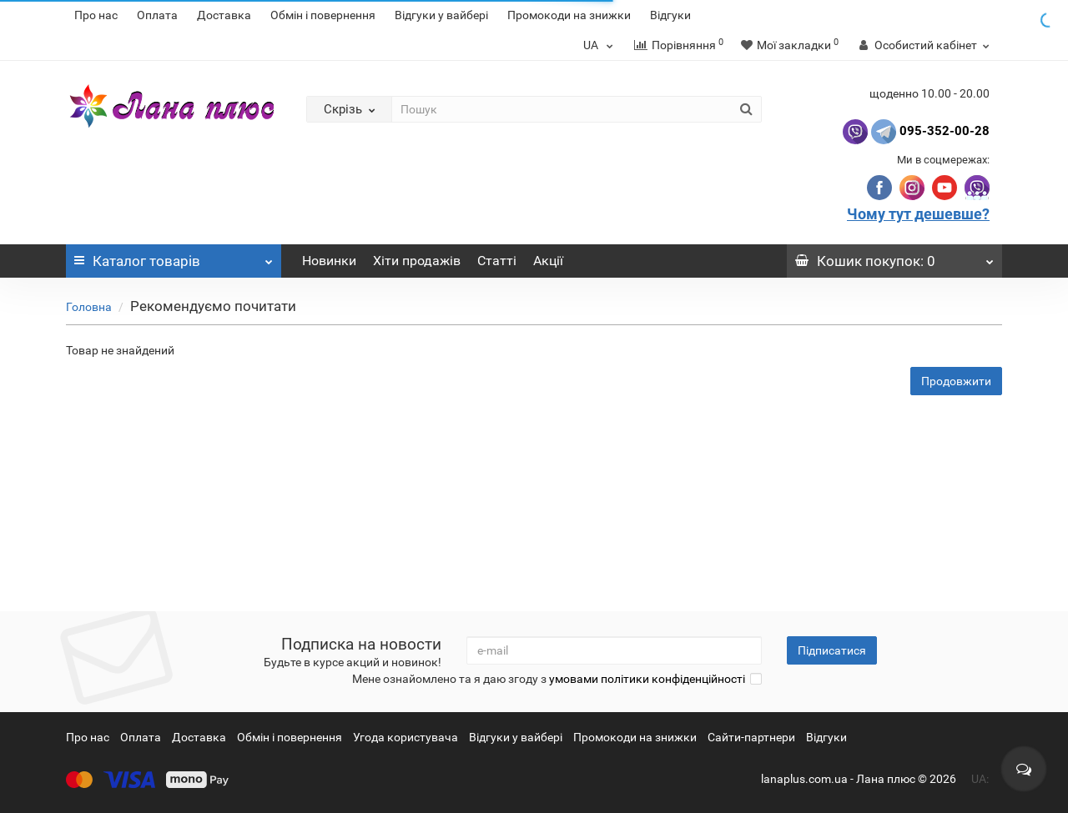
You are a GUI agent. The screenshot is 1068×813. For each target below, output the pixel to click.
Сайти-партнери (751, 737)
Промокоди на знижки (569, 15)
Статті (496, 260)
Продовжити (956, 381)
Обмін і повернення (322, 15)
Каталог (173, 256)
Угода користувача (405, 737)
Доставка (224, 15)
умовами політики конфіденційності (647, 678)
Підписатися (832, 650)
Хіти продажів (417, 260)
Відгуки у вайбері (441, 15)
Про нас (96, 15)
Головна (89, 307)
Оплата (157, 15)
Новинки (329, 260)
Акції (548, 260)
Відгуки (670, 15)
